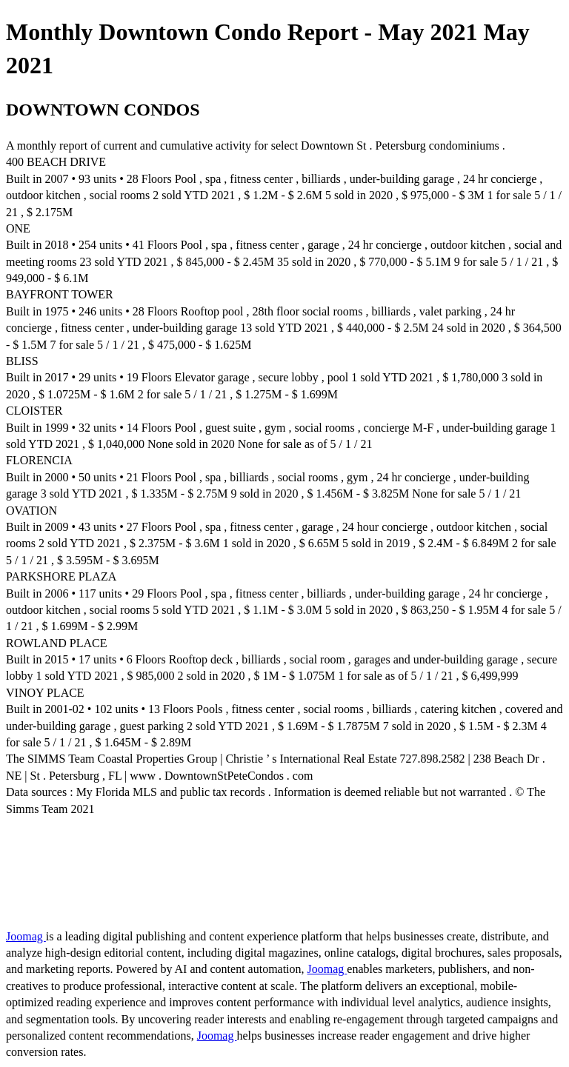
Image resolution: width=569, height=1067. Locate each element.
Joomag (26, 936)
